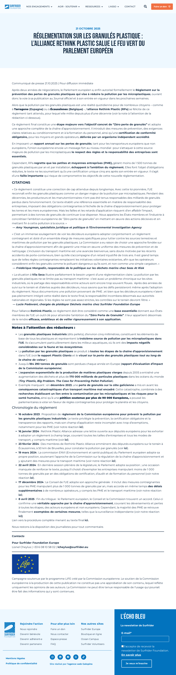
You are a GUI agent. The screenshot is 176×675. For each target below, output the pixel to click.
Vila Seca (38, 274)
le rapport (55, 355)
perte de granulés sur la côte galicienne (106, 385)
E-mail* (126, 633)
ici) (21, 516)
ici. (86, 520)
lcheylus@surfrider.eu (73, 547)
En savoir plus (131, 654)
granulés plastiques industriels (45, 334)
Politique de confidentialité (21, 663)
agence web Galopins (80, 663)
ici (81, 427)
